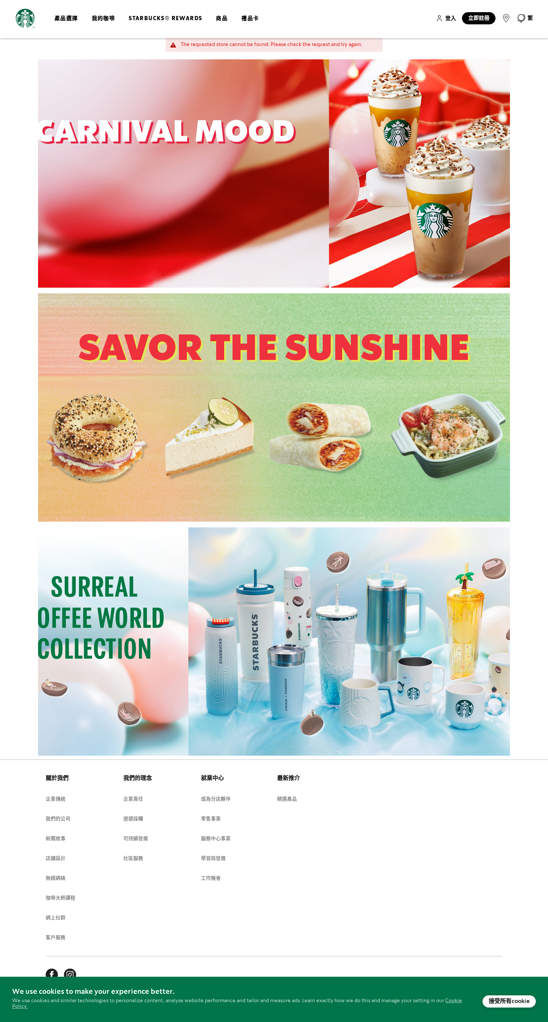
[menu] (155, 24)
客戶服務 (55, 937)
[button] (525, 18)
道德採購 (133, 819)
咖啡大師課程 (60, 898)
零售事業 (211, 819)
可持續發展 (135, 838)
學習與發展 (213, 858)
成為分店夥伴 (216, 799)
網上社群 (55, 917)
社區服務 (133, 858)
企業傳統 (55, 799)
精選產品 (287, 799)
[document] (274, 999)
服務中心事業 (216, 838)
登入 (450, 18)
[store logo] (25, 18)
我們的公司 (58, 819)
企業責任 (133, 799)
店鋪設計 (55, 858)
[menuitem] (66, 24)
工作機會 (211, 878)
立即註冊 (478, 18)
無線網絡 (55, 878)
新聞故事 (55, 838)
